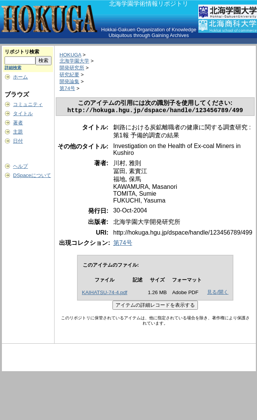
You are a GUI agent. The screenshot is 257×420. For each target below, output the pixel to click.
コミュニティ (28, 104)
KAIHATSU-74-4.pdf (104, 294)
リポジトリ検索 (22, 52)
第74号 (67, 88)
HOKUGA (70, 55)
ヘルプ (20, 166)
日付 (18, 141)
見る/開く (217, 293)
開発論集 (69, 81)
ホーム (20, 77)
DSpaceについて (32, 175)
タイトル (23, 113)
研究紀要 (69, 74)
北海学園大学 (74, 61)
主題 (18, 132)
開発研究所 (71, 68)
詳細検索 (13, 67)
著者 (18, 123)
